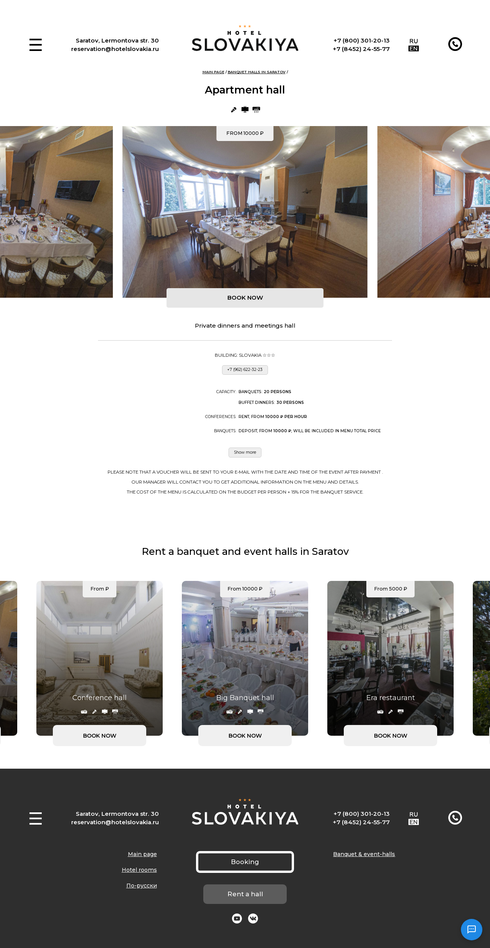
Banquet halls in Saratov (257, 72)
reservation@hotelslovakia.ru (115, 48)
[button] (35, 45)
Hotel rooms (139, 869)
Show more (245, 452)
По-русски (141, 885)
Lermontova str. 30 (130, 40)
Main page (213, 72)
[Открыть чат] (471, 929)
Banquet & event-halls (364, 854)
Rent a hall (245, 894)
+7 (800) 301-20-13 (361, 40)
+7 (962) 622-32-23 (245, 369)
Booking (245, 862)
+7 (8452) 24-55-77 (361, 48)
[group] (245, 212)
